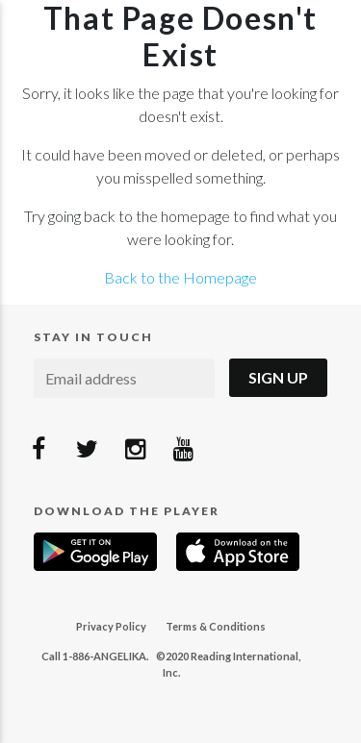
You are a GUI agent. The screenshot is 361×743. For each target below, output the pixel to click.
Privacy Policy (111, 626)
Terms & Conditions (216, 626)
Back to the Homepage (180, 277)
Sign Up (278, 377)
